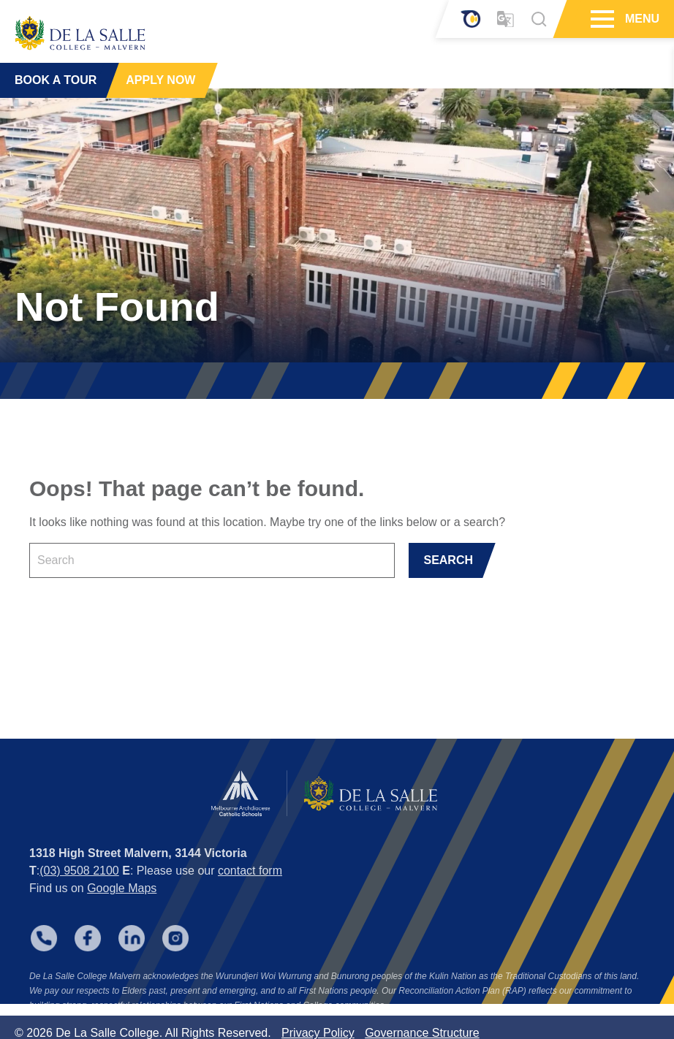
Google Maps (121, 905)
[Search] (539, 19)
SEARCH (448, 560)
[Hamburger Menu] (600, 19)
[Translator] (505, 19)
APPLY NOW (160, 80)
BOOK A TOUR (55, 80)
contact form (250, 887)
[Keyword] (212, 560)
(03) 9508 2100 (79, 887)
